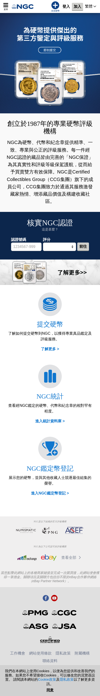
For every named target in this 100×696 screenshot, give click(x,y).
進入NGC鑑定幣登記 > (50, 493)
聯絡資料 (50, 661)
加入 (77, 6)
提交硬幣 (50, 324)
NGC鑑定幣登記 (50, 468)
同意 (50, 690)
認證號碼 (18, 240)
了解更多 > (50, 349)
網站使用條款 (40, 653)
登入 (66, 6)
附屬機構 (82, 653)
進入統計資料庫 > (50, 421)
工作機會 (17, 653)
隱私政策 (63, 653)
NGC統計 (49, 396)
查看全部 (72, 558)
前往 (83, 246)
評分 (46, 240)
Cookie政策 (47, 679)
